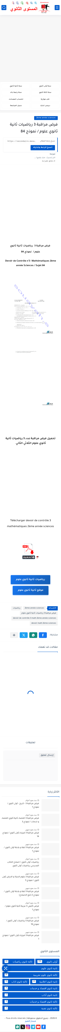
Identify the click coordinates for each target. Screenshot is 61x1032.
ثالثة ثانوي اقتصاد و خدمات (31, 1002)
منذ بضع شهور (31, 830)
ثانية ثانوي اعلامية (44, 982)
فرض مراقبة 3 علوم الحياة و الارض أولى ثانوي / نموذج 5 (20, 879)
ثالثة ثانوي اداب (16, 982)
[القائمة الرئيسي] (57, 7)
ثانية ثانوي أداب (31, 995)
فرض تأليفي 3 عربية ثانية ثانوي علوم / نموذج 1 (22, 909)
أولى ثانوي (47, 962)
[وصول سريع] (5, 968)
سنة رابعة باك (16, 92)
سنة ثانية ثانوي (16, 86)
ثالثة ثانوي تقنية (31, 1008)
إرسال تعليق (47, 756)
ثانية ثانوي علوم (31, 968)
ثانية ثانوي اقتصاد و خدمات (31, 988)
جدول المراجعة (16, 106)
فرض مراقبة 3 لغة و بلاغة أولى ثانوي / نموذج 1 (21, 850)
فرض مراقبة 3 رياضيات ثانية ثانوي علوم (38, 614)
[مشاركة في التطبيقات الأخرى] (14, 635)
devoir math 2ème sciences (43, 624)
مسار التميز (30, 1022)
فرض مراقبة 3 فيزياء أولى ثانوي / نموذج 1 (20, 938)
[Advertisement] (30, 48)
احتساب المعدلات (16, 99)
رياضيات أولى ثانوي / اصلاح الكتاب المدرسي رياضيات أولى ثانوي (23, 865)
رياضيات (16, 609)
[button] (43, 635)
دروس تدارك (45, 106)
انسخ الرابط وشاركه (42, 148)
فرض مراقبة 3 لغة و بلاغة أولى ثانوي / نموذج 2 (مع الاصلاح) (21, 894)
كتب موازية (45, 99)
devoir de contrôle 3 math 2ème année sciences (34, 619)
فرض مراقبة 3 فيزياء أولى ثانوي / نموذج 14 (20, 835)
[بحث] (3, 7)
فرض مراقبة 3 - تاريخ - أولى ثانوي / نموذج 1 (23, 806)
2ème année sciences (46, 118)
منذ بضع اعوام (31, 801)
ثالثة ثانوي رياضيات (18, 962)
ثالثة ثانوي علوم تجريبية (31, 975)
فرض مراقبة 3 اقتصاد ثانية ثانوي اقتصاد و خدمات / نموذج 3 (20, 821)
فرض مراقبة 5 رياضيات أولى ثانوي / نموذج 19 (22, 923)
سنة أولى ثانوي (45, 86)
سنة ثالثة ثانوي (45, 92)
